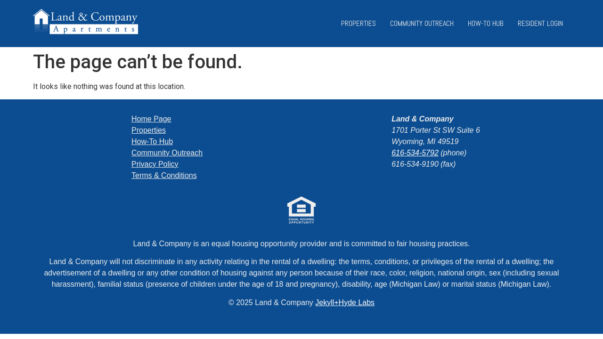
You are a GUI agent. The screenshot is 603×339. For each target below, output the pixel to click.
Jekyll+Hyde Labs (345, 303)
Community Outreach (422, 23)
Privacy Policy (155, 164)
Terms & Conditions (164, 175)
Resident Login (540, 23)
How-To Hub (486, 23)
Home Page (151, 119)
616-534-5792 (415, 153)
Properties (358, 23)
